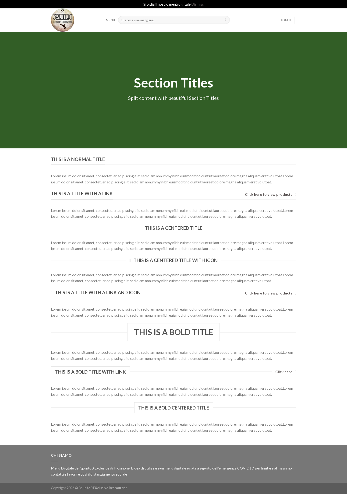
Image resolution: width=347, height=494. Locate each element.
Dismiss (197, 4)
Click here (285, 371)
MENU (110, 20)
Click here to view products (270, 194)
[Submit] (225, 20)
